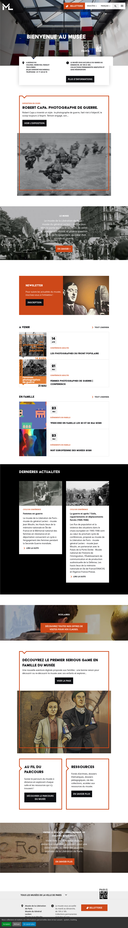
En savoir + (63, 248)
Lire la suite (32, 548)
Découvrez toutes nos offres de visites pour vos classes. (64, 628)
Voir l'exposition (34, 123)
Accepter (6, 924)
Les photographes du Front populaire (74, 353)
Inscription (35, 302)
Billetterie (74, 6)
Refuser (17, 924)
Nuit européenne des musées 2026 (71, 450)
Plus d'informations (80, 79)
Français (105, 6)
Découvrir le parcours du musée (40, 797)
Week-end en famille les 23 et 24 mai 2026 (76, 423)
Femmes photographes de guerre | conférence (71, 382)
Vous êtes (91, 6)
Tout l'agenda (102, 327)
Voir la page (64, 680)
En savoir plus (29, 924)
